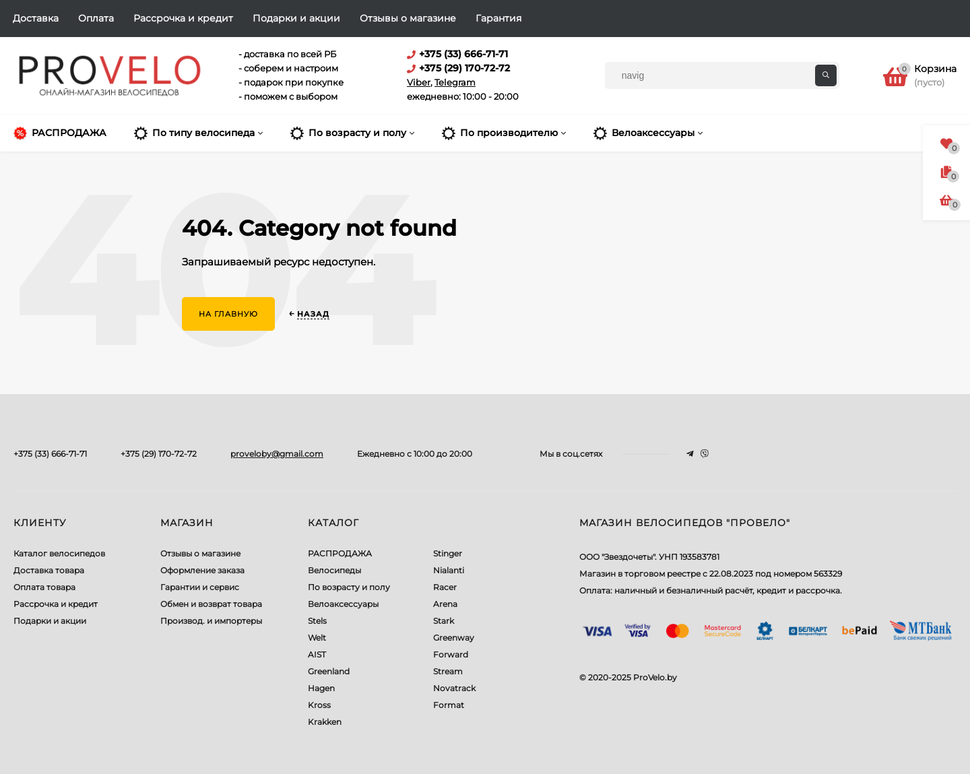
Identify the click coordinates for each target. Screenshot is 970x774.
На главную (228, 314)
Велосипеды (334, 570)
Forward (450, 654)
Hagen (321, 688)
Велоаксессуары (343, 604)
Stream (448, 671)
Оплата (96, 18)
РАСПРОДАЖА (340, 553)
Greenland (329, 671)
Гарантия (498, 18)
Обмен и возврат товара (211, 604)
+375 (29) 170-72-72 (159, 454)
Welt (317, 638)
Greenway (453, 638)
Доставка (36, 18)
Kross (319, 705)
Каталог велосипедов (59, 553)
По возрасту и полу (349, 587)
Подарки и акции (296, 18)
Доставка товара (48, 570)
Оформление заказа (202, 570)
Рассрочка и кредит (183, 18)
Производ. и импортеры (211, 621)
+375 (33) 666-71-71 (50, 454)
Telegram (455, 82)
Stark (443, 621)
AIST (317, 654)
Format (448, 705)
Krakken (325, 722)
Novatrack (454, 688)
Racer (445, 587)
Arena (445, 604)
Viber (418, 82)
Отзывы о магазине (408, 18)
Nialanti (448, 570)
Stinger (447, 553)
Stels (317, 621)
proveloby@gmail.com (276, 454)
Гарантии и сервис (199, 587)
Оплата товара (44, 587)
